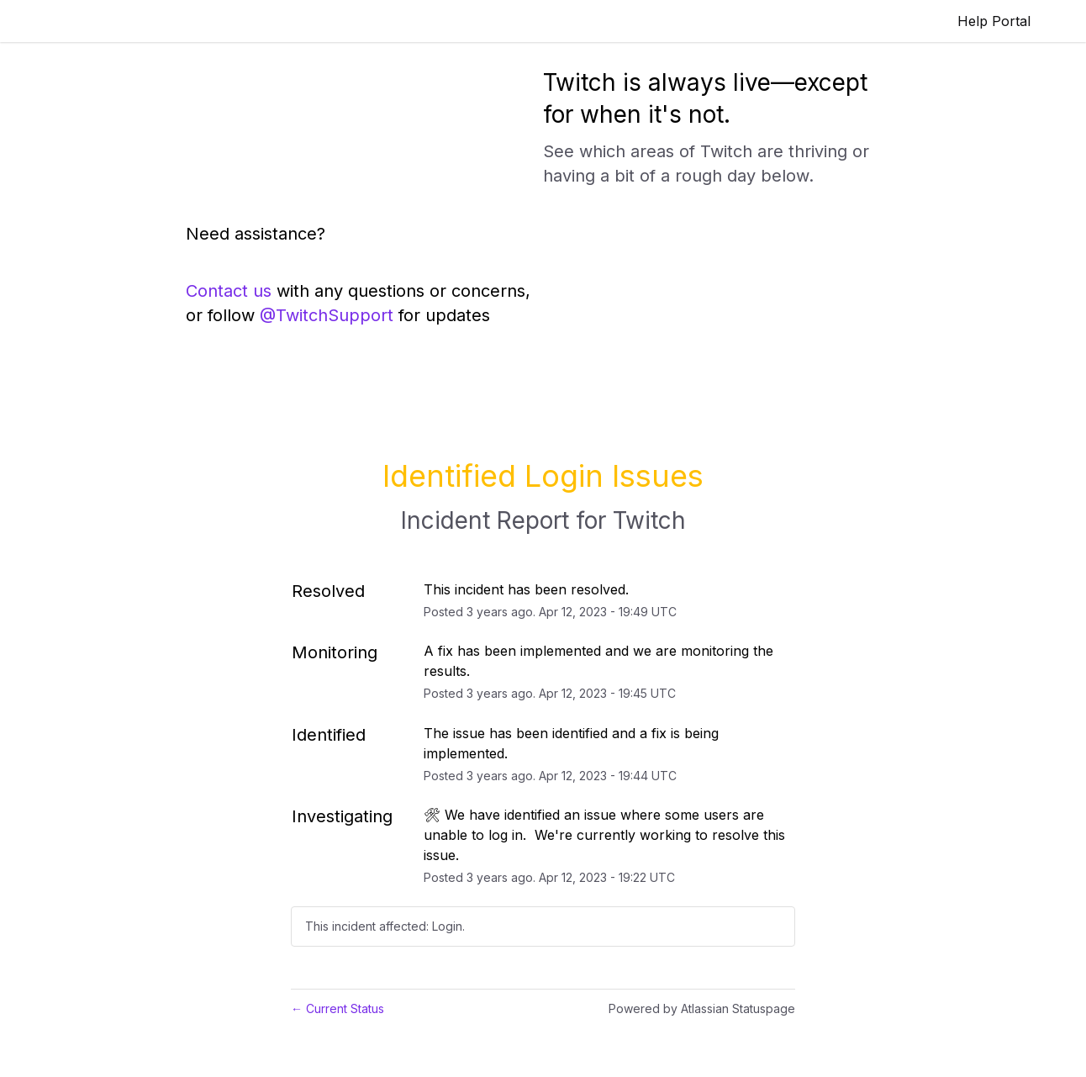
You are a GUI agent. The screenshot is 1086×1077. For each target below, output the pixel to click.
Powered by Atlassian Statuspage (702, 1008)
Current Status (337, 1008)
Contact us (229, 291)
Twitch (649, 520)
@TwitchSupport (326, 315)
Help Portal (994, 21)
